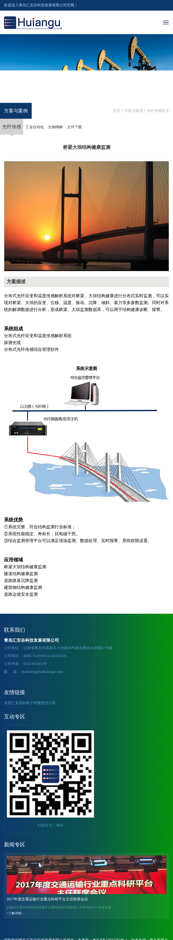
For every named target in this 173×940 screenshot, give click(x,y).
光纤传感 (11, 129)
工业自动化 (34, 127)
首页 (116, 111)
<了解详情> (15, 913)
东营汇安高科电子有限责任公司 (30, 703)
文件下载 (74, 127)
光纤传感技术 (158, 111)
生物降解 (55, 127)
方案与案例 (133, 111)
